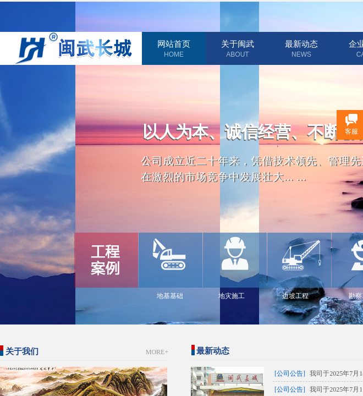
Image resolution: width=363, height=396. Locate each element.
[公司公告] (289, 373)
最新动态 (301, 44)
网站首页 (173, 44)
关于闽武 (237, 44)
